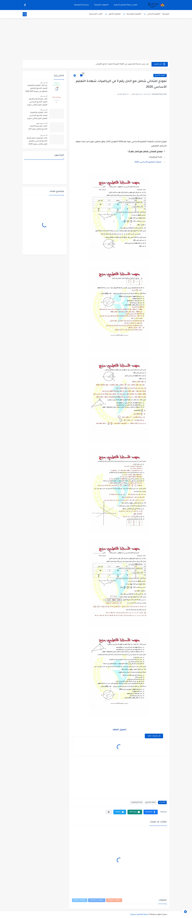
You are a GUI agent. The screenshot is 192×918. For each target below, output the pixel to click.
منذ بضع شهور (40, 123)
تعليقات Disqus (79, 900)
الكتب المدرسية (96, 14)
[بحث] (25, 14)
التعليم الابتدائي (153, 14)
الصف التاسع (160, 75)
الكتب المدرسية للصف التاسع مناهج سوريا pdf (38, 127)
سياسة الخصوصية (81, 5)
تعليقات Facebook (96, 900)
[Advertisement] (96, 39)
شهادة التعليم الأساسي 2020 (148, 162)
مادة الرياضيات (136, 802)
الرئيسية (165, 14)
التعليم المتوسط (134, 14)
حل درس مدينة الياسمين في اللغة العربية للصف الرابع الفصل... (122, 64)
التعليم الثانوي (115, 14)
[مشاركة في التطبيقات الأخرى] (108, 812)
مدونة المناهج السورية (139, 914)
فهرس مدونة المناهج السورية (125, 5)
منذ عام (42, 83)
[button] (150, 812)
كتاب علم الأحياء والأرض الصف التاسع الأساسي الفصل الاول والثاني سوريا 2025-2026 (37, 102)
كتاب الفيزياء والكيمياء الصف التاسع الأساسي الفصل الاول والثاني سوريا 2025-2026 (37, 116)
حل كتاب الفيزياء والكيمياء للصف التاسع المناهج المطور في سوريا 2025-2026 (36, 88)
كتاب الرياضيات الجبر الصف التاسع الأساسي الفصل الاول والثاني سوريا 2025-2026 (36, 141)
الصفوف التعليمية (101, 5)
